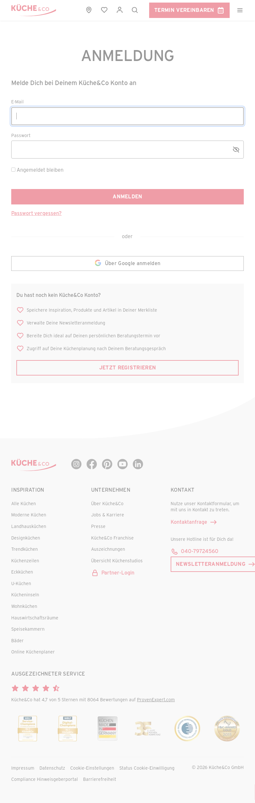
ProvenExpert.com (156, 699)
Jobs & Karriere (107, 515)
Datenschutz (52, 768)
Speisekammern (28, 629)
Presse (98, 526)
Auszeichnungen (108, 549)
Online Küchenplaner (33, 652)
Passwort (20, 135)
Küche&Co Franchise (112, 538)
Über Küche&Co (107, 503)
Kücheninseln (25, 594)
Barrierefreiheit (99, 779)
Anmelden (127, 196)
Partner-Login (112, 572)
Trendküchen (24, 549)
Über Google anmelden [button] (127, 263)
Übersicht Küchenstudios (117, 560)
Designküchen (25, 538)
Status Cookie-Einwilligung (146, 768)
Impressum (22, 768)
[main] (127, 209)
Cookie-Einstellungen (92, 768)
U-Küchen (21, 583)
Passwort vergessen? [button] (36, 213)
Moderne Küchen (28, 515)
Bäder (17, 640)
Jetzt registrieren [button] (127, 367)
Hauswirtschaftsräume (34, 618)
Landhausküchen (28, 526)
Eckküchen (22, 572)
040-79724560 (194, 551)
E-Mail (17, 102)
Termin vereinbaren (189, 10)
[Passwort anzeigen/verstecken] (236, 149)
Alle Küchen (23, 503)
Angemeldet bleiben (40, 169)
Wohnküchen (24, 606)
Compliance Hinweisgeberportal (44, 779)
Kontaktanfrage (194, 522)
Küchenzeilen (25, 560)
